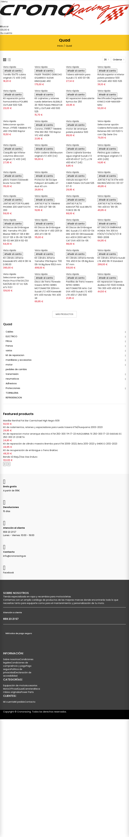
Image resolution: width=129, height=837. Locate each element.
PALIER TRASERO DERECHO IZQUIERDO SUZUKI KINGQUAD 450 (48, 78)
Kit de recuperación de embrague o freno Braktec (30, 450)
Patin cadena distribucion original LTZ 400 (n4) (49, 154)
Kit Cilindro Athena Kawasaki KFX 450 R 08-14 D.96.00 (17, 261)
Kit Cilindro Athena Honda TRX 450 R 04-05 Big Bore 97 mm (80, 261)
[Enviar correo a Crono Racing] (5, 548)
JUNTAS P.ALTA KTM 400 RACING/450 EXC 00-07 (110, 181)
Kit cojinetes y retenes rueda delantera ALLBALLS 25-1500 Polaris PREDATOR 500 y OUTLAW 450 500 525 (48, 105)
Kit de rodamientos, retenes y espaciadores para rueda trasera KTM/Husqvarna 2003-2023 (53, 427)
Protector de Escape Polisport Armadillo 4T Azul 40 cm (46, 183)
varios (9, 350)
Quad (7, 324)
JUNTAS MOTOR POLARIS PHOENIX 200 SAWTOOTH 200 (16, 207)
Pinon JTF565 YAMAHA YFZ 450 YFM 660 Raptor (17, 129)
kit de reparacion (15, 355)
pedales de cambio (16, 369)
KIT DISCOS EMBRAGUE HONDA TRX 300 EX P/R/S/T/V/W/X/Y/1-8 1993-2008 (109, 232)
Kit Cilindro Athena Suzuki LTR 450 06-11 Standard (111, 259)
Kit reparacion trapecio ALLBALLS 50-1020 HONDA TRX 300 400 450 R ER (111, 285)
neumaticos (12, 378)
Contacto (9, 551)
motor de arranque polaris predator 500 (77, 130)
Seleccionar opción (13, 124)
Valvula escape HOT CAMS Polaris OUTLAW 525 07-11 (80, 183)
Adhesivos (11, 383)
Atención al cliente (14, 527)
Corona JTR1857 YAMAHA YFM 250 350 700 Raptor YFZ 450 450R (48, 132)
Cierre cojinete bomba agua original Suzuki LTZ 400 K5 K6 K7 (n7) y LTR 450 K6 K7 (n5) (79, 157)
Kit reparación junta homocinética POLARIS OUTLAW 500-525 (15, 101)
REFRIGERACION (14, 397)
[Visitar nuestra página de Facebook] (5, 569)
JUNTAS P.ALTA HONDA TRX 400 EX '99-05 (109, 205)
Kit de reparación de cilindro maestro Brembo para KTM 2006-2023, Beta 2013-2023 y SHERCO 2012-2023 (60, 443)
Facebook (8, 572)
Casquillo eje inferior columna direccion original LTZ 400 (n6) (14, 156)
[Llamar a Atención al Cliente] (5, 524)
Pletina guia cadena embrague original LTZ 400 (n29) (110, 156)
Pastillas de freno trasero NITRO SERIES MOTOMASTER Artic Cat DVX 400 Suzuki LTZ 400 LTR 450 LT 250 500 (79, 288)
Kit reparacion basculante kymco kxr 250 (80, 100)
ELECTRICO (11, 336)
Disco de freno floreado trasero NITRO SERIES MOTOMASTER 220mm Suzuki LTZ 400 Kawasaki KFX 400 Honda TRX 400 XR (48, 290)
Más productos (64, 314)
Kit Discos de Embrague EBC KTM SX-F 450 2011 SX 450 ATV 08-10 (48, 231)
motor (9, 364)
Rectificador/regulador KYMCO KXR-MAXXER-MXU (110, 101)
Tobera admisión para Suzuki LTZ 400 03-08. (78, 76)
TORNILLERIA (12, 392)
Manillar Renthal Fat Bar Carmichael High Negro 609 (31, 420)
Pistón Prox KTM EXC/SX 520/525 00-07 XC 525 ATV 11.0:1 (16, 284)
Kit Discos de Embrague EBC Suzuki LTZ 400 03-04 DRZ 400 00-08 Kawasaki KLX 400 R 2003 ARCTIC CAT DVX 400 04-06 (80, 234)
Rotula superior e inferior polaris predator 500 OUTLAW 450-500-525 (111, 78)
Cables (9, 331)
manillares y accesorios (18, 359)
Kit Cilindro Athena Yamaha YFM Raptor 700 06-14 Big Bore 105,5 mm (48, 261)
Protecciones (13, 388)
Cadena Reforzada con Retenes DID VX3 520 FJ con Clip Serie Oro (110, 131)
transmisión (12, 374)
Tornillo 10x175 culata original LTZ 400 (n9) (14, 76)
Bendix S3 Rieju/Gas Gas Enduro (20, 456)
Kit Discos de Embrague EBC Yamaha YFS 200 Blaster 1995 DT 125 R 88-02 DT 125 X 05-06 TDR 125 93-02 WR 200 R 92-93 (17, 234)
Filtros (9, 341)
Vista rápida (9, 67)
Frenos (9, 345)
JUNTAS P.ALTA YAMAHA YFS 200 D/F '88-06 (47, 205)
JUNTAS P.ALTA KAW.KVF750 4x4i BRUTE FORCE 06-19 (79, 207)
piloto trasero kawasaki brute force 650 (15, 181)
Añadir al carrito (13, 70)
